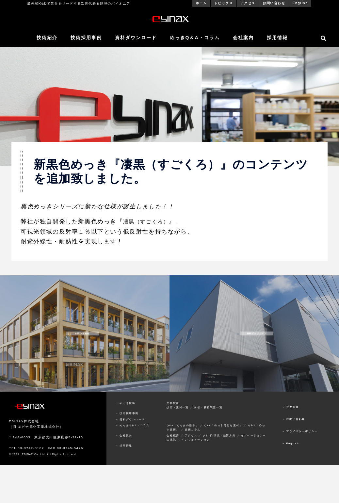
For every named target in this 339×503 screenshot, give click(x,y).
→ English (290, 443)
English (300, 3)
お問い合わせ (274, 3)
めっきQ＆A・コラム (195, 37)
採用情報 (277, 37)
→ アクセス (290, 407)
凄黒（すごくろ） (148, 221)
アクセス (247, 3)
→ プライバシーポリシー (299, 431)
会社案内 (243, 37)
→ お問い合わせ (293, 419)
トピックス (223, 3)
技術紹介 (47, 37)
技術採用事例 (86, 37)
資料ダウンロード (136, 37)
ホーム (201, 3)
